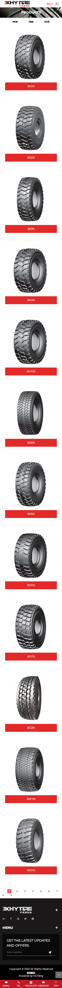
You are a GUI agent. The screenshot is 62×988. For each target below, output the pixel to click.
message (43, 985)
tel (19, 985)
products (31, 985)
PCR (15, 21)
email (6, 985)
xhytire (16, 3)
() (51, 3)
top (56, 985)
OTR (46, 21)
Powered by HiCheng (31, 976)
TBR (30, 21)
